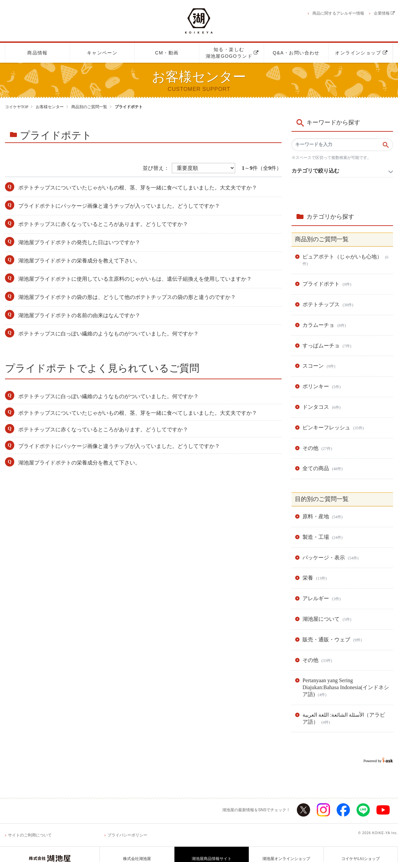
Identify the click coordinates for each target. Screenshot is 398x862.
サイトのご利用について (30, 835)
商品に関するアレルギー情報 (338, 13)
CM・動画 (167, 52)
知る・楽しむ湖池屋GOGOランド (232, 53)
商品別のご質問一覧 (89, 107)
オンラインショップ (361, 52)
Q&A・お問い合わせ (296, 52)
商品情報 (37, 52)
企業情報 (384, 13)
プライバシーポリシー (127, 835)
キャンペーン (102, 52)
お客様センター (50, 107)
